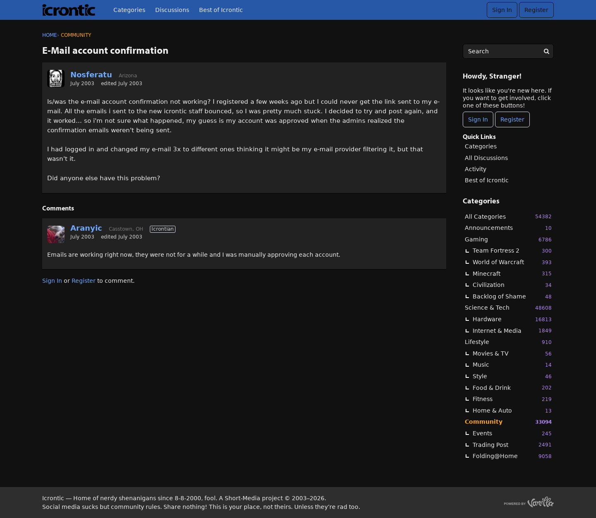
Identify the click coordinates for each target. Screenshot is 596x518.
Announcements (508, 228)
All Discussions (486, 158)
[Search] (546, 51)
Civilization (512, 285)
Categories (129, 10)
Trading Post (512, 445)
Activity (475, 169)
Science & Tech (508, 308)
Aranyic (86, 228)
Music (512, 365)
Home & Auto (512, 411)
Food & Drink (512, 387)
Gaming (508, 239)
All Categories (508, 216)
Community (508, 422)
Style (512, 376)
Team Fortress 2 (512, 251)
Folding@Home (512, 456)
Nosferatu (91, 74)
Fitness (512, 399)
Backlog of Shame (512, 297)
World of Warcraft (512, 262)
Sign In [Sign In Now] (478, 119)
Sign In (502, 10)
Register (536, 10)
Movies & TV (512, 354)
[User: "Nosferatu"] (56, 78)
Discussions (172, 10)
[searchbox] (508, 51)
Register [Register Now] (512, 119)
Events (512, 433)
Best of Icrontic (221, 10)
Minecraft (512, 273)
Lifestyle (508, 342)
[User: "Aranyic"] (56, 234)
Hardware (512, 319)
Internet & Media (512, 330)
